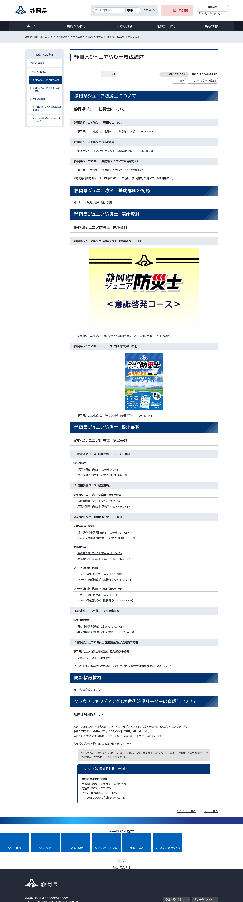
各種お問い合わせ (175, 855)
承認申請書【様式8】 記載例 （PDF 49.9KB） (105, 506)
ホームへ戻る (211, 811)
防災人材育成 (95, 37)
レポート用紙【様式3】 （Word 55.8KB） (101, 574)
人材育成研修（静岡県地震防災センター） (47, 120)
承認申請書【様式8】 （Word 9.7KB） (100, 501)
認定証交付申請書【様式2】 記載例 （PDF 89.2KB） (108, 538)
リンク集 (180, 874)
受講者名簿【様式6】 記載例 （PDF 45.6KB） (105, 559)
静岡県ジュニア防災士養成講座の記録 (47, 89)
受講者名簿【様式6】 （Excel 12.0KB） (101, 553)
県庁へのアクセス (203, 855)
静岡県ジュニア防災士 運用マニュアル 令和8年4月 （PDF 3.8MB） (117, 131)
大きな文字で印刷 (205, 80)
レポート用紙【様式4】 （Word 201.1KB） (102, 595)
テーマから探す (121, 26)
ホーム (32, 26)
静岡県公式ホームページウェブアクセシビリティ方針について (132, 874)
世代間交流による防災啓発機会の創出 (47, 108)
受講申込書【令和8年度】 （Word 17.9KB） (103, 658)
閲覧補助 (212, 7)
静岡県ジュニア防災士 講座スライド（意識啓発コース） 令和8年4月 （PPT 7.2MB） (126, 336)
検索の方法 (150, 10)
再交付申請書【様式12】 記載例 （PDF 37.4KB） (107, 632)
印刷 (181, 81)
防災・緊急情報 (181, 10)
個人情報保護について (76, 874)
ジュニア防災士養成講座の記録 (94, 202)
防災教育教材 (39, 99)
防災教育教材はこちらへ (91, 689)
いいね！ (111, 74)
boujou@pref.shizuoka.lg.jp (105, 797)
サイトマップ (202, 874)
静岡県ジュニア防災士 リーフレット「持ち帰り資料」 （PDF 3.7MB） (116, 415)
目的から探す (77, 26)
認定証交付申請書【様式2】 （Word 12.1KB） (104, 532)
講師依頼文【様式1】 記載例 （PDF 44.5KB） (104, 475)
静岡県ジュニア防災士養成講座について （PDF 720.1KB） (112, 170)
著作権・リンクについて (40, 874)
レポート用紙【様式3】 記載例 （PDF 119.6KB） (106, 579)
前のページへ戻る (186, 811)
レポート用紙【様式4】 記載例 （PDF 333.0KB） (106, 600)
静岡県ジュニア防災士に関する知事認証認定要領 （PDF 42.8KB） (116, 151)
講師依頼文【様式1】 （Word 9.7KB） (99, 469)
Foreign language (210, 13)
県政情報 (211, 26)
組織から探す (166, 26)
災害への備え (77, 37)
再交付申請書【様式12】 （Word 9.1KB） (102, 626)
